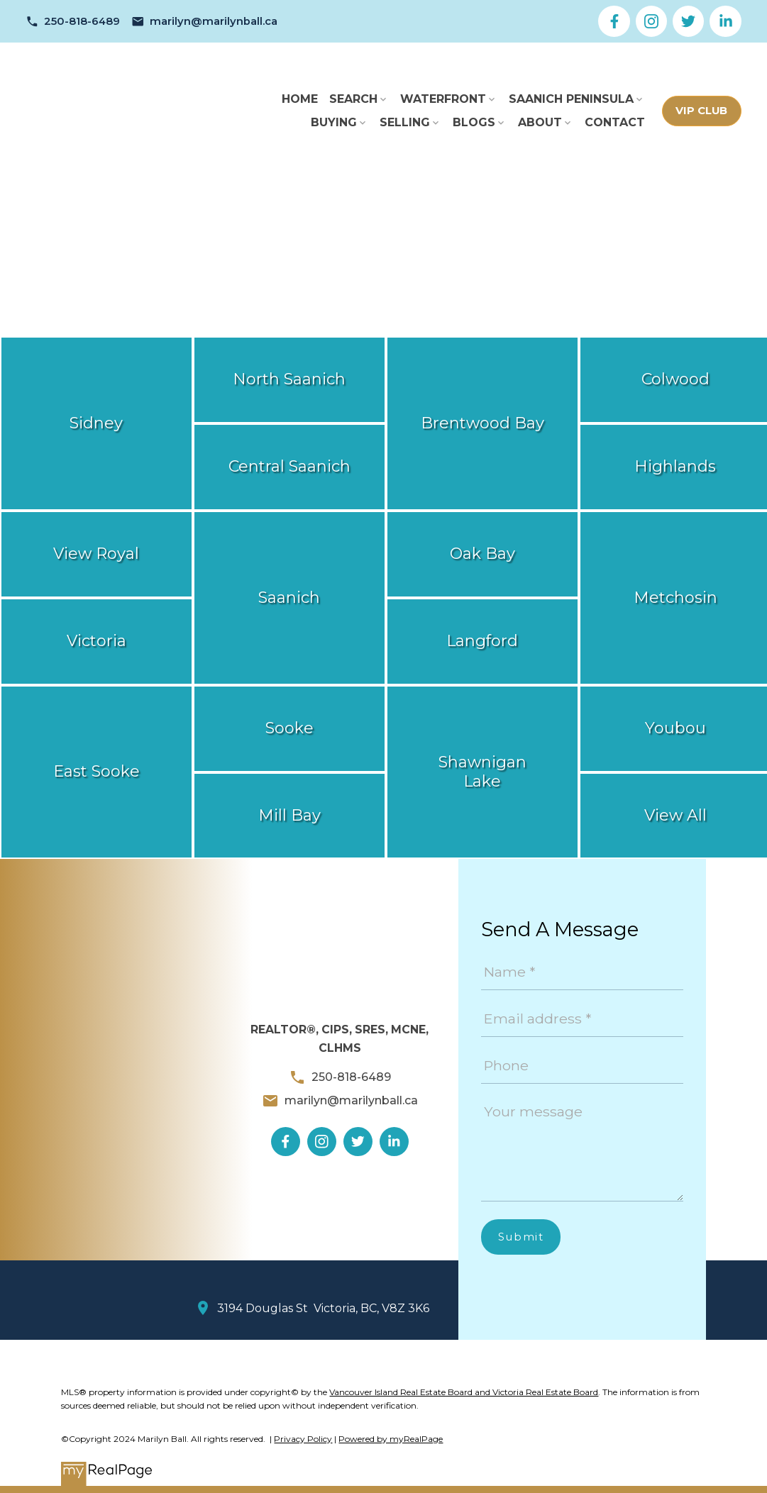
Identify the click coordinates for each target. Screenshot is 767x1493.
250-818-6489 (82, 21)
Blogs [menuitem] (474, 122)
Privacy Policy (303, 1438)
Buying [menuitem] (334, 122)
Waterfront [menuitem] (443, 99)
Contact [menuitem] (615, 122)
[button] (73, 21)
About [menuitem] (540, 122)
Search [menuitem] (353, 99)
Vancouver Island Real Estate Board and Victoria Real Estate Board (463, 1392)
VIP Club (701, 110)
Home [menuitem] (300, 99)
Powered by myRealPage (390, 1438)
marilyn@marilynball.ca (213, 21)
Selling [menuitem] (405, 122)
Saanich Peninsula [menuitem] (571, 99)
